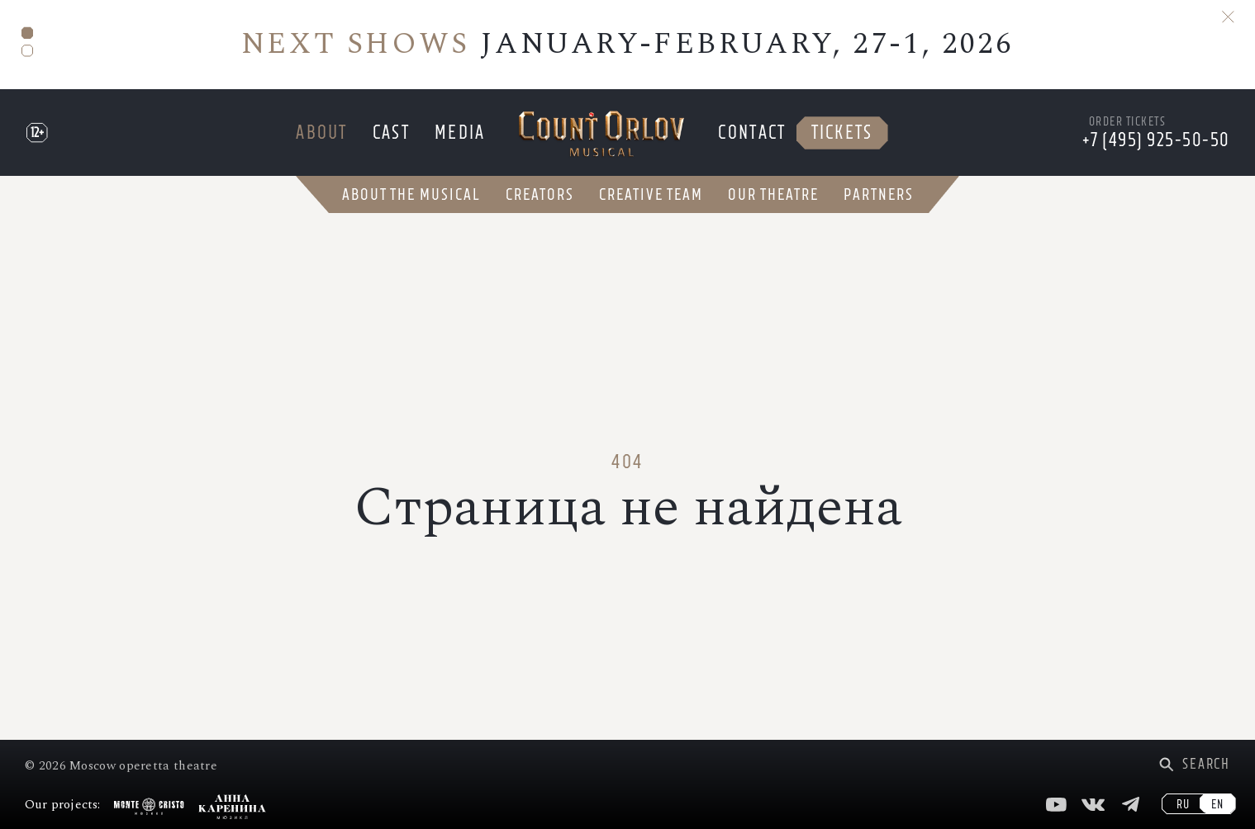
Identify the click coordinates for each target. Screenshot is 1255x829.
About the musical (411, 194)
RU (1183, 804)
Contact (752, 132)
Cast (391, 132)
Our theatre (773, 194)
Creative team (651, 194)
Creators (540, 194)
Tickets (842, 132)
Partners (879, 194)
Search (1206, 764)
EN (1217, 804)
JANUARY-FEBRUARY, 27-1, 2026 (627, 44)
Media (460, 132)
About (322, 132)
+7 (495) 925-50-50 (1156, 140)
